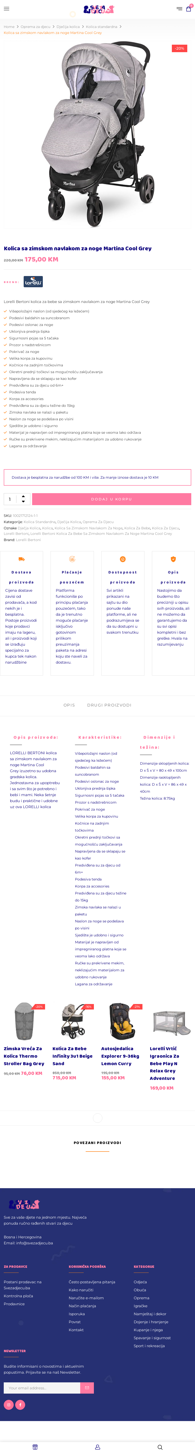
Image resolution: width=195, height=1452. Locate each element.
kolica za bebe (137, 528)
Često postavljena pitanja (92, 1282)
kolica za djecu (165, 528)
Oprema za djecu (35, 26)
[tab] (69, 706)
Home (9, 26)
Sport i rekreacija (149, 1345)
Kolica (47, 528)
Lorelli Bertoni (16, 533)
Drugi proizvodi (109, 705)
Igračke (140, 1306)
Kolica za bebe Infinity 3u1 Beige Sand (73, 1056)
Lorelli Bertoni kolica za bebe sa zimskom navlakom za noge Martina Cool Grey (101, 533)
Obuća (140, 1290)
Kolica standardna (101, 26)
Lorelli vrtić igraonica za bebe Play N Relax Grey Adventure (164, 1063)
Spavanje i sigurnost (152, 1337)
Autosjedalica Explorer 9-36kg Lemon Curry (120, 1056)
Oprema (141, 1298)
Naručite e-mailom (86, 1298)
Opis (69, 705)
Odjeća (140, 1282)
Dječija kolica (68, 26)
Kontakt (76, 1329)
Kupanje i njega (148, 1329)
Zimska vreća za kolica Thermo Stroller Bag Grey (24, 1056)
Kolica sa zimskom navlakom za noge (89, 528)
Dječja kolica (29, 528)
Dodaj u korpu (111, 499)
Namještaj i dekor (150, 1313)
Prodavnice (14, 1304)
